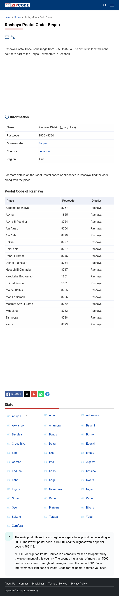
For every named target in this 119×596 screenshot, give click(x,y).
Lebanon (44, 151)
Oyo (14, 507)
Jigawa (90, 462)
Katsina (91, 471)
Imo (51, 462)
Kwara (90, 480)
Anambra (55, 425)
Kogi (52, 480)
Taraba (53, 516)
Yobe (89, 516)
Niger (89, 489)
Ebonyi (90, 443)
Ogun (15, 498)
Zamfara (17, 525)
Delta (52, 443)
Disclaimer (38, 583)
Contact (23, 583)
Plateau (54, 507)
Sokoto (16, 516)
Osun (89, 498)
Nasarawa (55, 489)
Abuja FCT (18, 416)
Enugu (90, 452)
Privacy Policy (79, 583)
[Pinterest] (34, 394)
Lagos (16, 489)
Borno (90, 434)
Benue (53, 434)
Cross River (19, 443)
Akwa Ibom (19, 425)
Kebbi (15, 480)
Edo (14, 452)
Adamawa (92, 415)
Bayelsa (17, 434)
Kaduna (17, 471)
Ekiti (51, 452)
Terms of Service (57, 583)
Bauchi (90, 425)
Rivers (90, 507)
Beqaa (43, 143)
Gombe (16, 462)
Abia (52, 415)
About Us (10, 583)
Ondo (52, 498)
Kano (52, 471)
